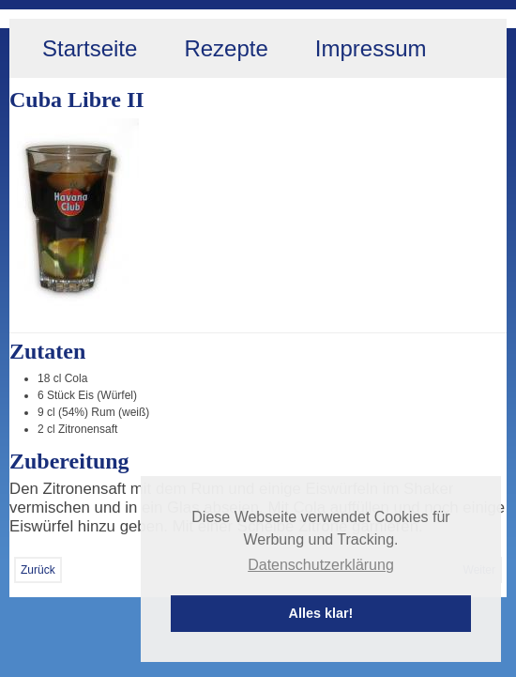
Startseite (89, 48)
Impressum (371, 48)
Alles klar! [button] (321, 613)
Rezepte (225, 48)
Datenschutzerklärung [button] (321, 565)
